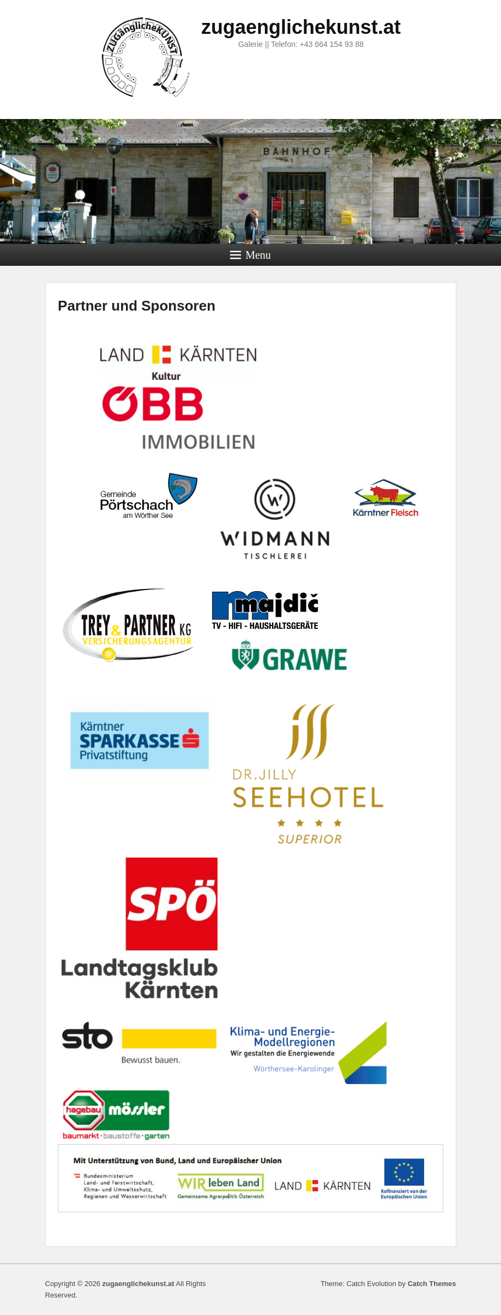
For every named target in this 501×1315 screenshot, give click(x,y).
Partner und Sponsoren (136, 305)
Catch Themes (432, 1284)
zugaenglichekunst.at (301, 27)
